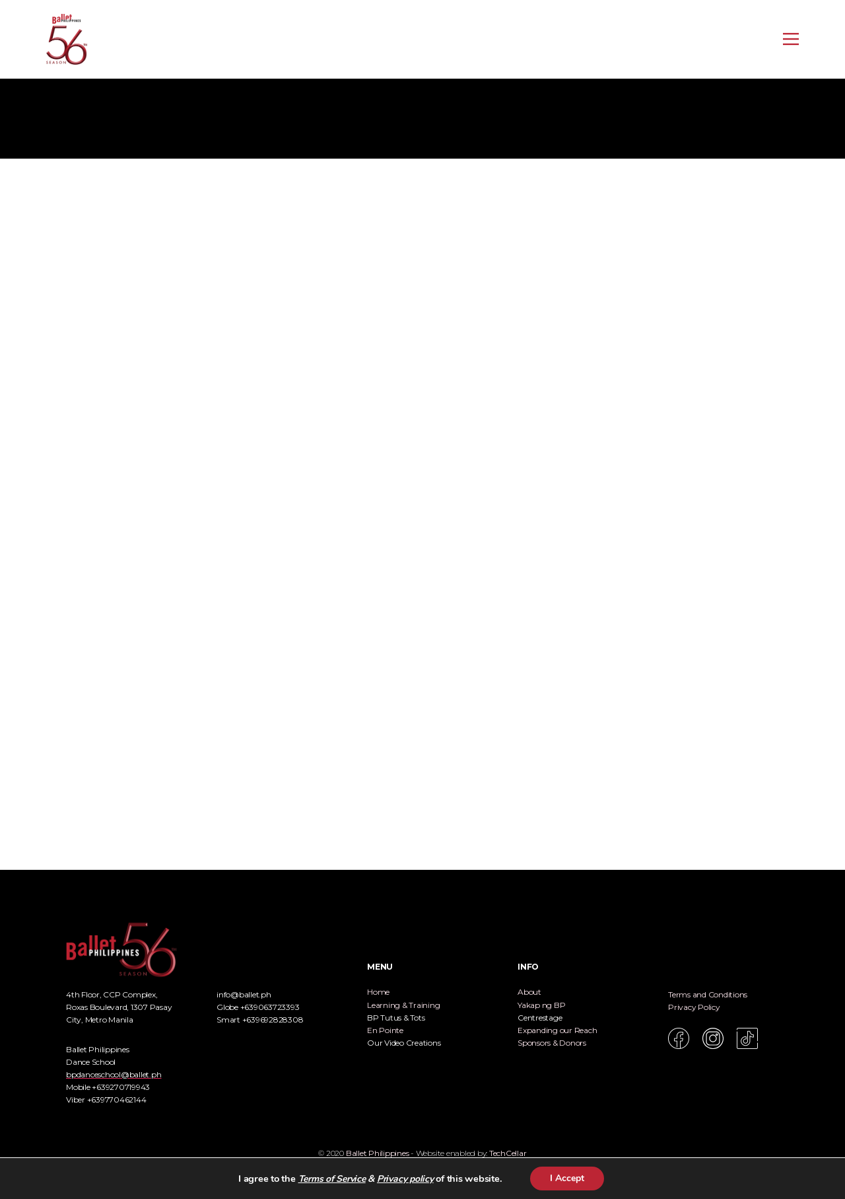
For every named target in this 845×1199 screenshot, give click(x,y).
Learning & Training (403, 1005)
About (529, 992)
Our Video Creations (403, 1043)
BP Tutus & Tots (395, 1018)
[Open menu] (791, 39)
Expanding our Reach (557, 1030)
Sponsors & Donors (552, 1043)
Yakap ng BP (541, 1005)
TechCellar (508, 1153)
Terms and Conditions (707, 994)
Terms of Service (332, 1179)
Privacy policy (405, 1179)
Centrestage (540, 1018)
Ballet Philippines (377, 1153)
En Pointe (385, 1030)
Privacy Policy (694, 1007)
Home (378, 992)
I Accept (567, 1178)
